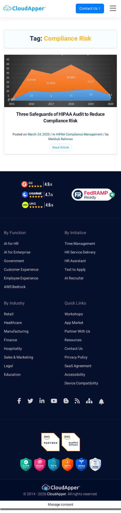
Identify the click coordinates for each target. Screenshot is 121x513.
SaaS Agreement (78, 366)
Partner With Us (77, 331)
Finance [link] (10, 340)
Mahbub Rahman (60, 139)
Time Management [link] (80, 243)
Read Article (60, 147)
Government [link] (14, 261)
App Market (74, 323)
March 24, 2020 (39, 134)
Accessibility (75, 374)
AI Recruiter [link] (74, 278)
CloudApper (56, 494)
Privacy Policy (76, 357)
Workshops (74, 314)
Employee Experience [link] (21, 278)
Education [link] (12, 374)
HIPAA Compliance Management (79, 134)
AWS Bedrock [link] (15, 287)
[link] (60, 487)
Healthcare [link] (13, 323)
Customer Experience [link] (21, 269)
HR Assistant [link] (75, 261)
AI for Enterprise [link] (17, 252)
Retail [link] (8, 314)
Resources (73, 340)
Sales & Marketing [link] (18, 357)
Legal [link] (8, 366)
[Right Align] (114, 8)
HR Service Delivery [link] (80, 252)
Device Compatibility (81, 383)
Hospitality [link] (13, 348)
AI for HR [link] (11, 243)
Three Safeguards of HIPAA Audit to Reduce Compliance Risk (60, 117)
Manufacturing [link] (16, 331)
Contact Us (90, 8)
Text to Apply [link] (75, 269)
